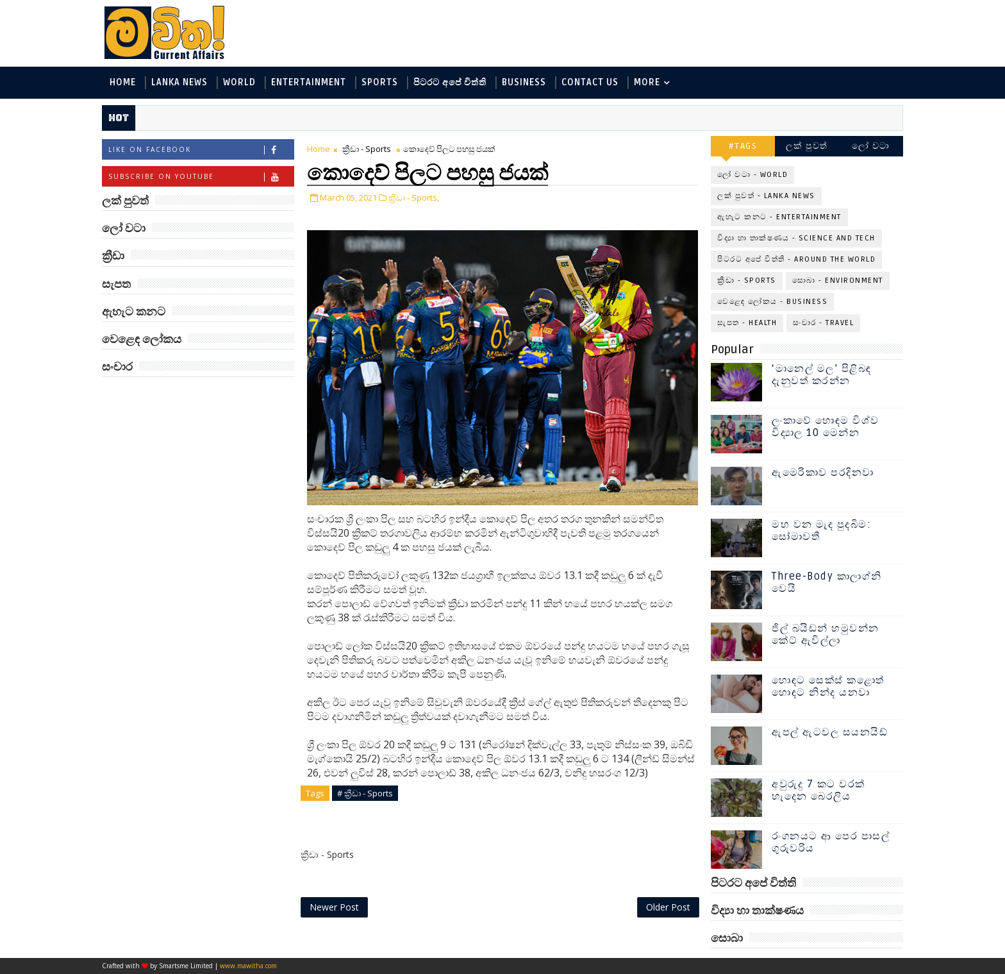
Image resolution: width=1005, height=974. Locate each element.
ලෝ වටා (871, 145)
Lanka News (179, 82)
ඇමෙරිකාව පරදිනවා (823, 472)
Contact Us (590, 82)
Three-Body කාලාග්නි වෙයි (827, 582)
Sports (379, 82)
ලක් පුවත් (807, 145)
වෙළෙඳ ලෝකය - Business (772, 301)
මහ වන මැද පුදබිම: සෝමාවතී (821, 530)
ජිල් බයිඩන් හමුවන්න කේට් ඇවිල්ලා (825, 634)
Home (123, 82)
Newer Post (334, 907)
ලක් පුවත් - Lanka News (766, 196)
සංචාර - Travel (823, 323)
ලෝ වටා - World (752, 175)
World (239, 82)
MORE (647, 82)
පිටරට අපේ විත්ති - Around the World (796, 259)
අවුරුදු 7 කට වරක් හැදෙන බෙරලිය (818, 790)
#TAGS (743, 145)
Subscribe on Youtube (201, 176)
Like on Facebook (201, 150)
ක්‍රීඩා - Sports (366, 149)
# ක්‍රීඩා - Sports (365, 793)
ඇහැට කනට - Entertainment (779, 217)
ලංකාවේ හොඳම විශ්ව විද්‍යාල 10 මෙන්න (825, 426)
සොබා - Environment (837, 280)
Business (524, 82)
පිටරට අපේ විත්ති (449, 82)
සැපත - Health (747, 323)
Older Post (668, 907)
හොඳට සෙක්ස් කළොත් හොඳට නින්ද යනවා (828, 686)
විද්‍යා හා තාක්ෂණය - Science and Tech (796, 238)
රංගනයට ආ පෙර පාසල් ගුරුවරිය (831, 842)
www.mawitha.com (248, 965)
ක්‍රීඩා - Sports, (413, 197)
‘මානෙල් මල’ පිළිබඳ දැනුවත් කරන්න (822, 374)
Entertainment (308, 82)
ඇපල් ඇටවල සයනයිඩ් (830, 732)
